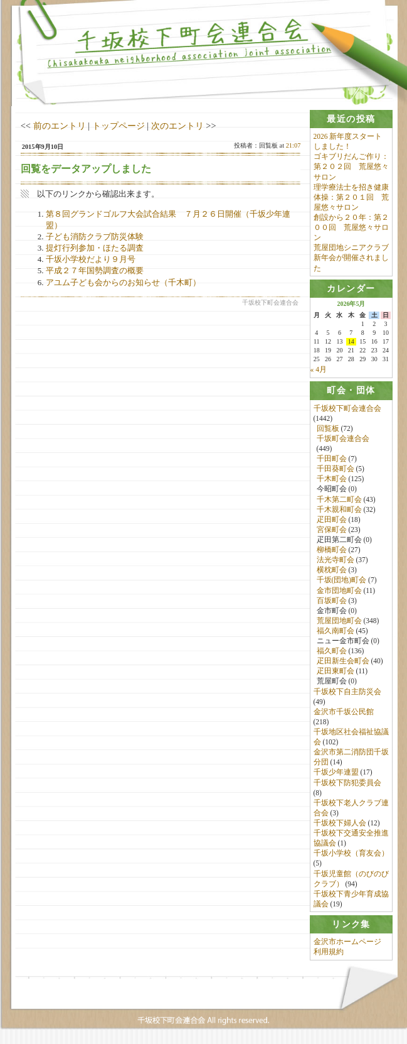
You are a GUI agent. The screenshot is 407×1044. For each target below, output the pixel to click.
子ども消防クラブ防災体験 (95, 236)
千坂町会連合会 (343, 439)
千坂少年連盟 (336, 772)
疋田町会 (332, 520)
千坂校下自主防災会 (347, 692)
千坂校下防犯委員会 (347, 783)
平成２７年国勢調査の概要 (95, 270)
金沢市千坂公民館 (344, 712)
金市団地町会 (339, 590)
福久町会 (332, 651)
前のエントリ (59, 126)
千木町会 (332, 479)
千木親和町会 (339, 510)
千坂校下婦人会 (340, 823)
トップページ (118, 126)
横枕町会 (332, 570)
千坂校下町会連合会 (347, 408)
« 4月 (318, 370)
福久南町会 (335, 631)
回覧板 (328, 429)
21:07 (293, 145)
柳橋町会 (332, 550)
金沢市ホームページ (347, 943)
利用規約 (329, 953)
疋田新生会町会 (343, 661)
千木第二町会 (339, 499)
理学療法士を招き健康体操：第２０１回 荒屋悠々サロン (351, 197)
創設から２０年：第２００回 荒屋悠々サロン (351, 227)
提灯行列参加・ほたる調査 (95, 248)
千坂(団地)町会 (342, 580)
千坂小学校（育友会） (351, 853)
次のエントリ (177, 126)
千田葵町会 (335, 469)
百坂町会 (332, 601)
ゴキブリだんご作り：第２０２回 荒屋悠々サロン (351, 166)
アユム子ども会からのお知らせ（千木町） (127, 282)
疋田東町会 (335, 671)
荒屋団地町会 (339, 621)
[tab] (351, 119)
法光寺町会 (335, 560)
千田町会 (332, 459)
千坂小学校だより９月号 (90, 259)
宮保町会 (332, 530)
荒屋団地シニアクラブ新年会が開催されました (351, 257)
